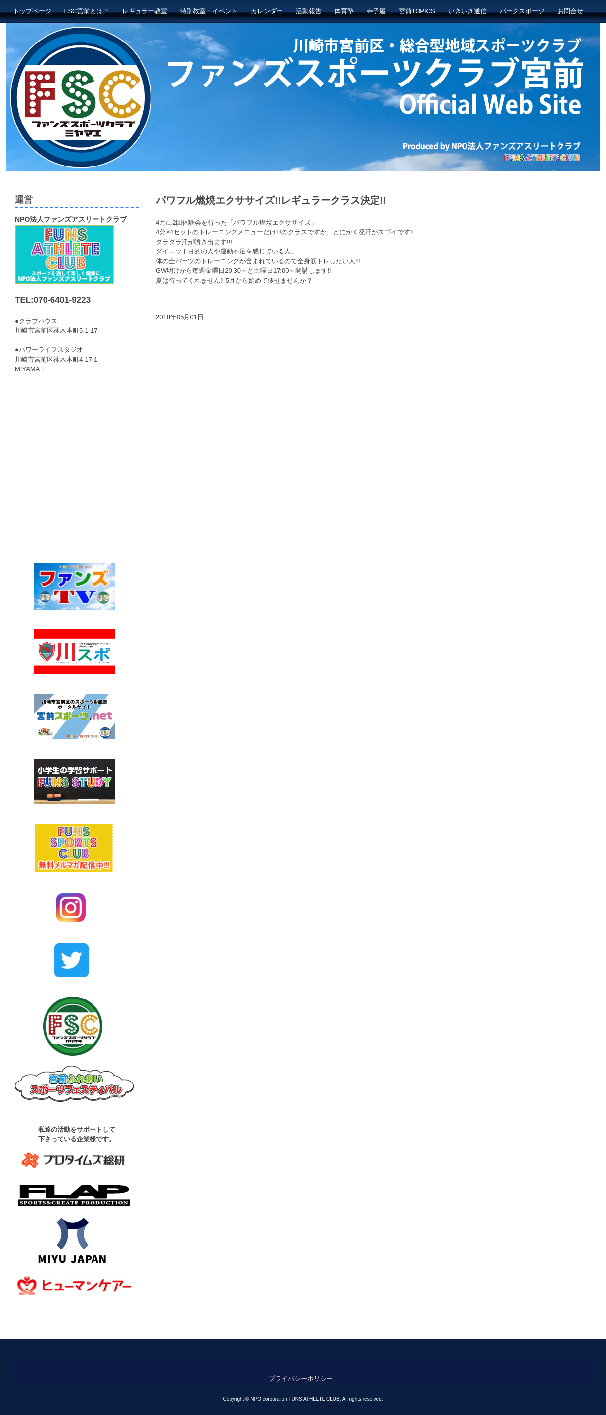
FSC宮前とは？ (86, 11)
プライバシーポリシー (301, 1378)
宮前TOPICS (417, 11)
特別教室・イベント (209, 11)
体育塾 (344, 11)
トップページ (32, 11)
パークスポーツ (522, 11)
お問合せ (570, 11)
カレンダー (267, 11)
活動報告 (309, 11)
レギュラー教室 (144, 11)
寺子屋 (376, 11)
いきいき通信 (467, 11)
